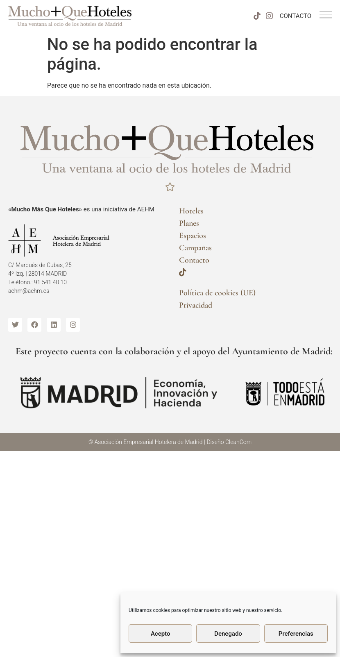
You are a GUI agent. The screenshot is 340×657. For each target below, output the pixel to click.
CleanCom (238, 442)
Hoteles (191, 211)
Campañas (195, 248)
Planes (189, 223)
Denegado (228, 633)
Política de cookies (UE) (217, 293)
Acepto (160, 633)
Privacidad (195, 305)
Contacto (194, 260)
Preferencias (296, 633)
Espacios (192, 235)
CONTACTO (295, 16)
